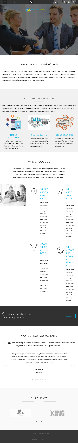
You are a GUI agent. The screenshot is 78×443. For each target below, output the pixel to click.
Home (29, 433)
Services (41, 433)
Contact (48, 433)
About (35, 433)
